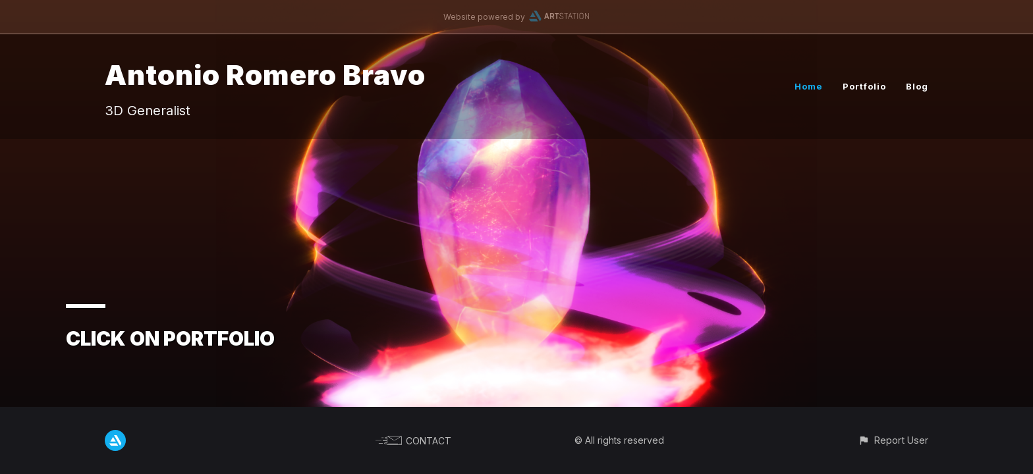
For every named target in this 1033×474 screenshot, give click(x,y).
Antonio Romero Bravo (265, 75)
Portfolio (864, 86)
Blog (917, 86)
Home (809, 86)
